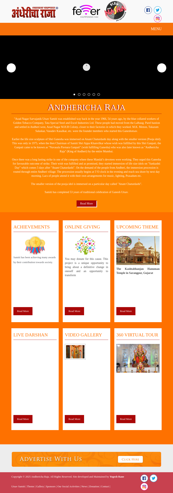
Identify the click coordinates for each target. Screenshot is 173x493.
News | (85, 486)
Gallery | (40, 486)
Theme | (31, 486)
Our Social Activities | (69, 486)
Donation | (94, 486)
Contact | (105, 486)
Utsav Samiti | (18, 486)
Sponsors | (51, 486)
